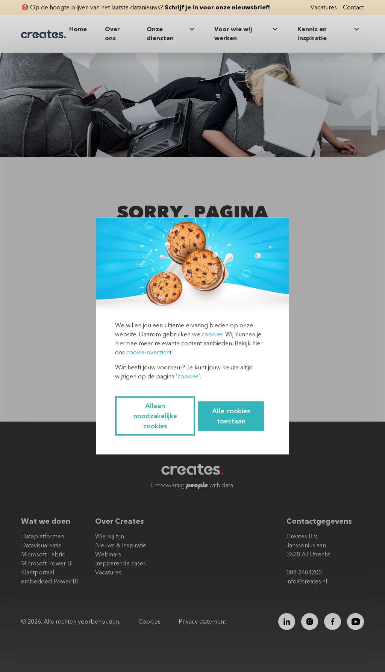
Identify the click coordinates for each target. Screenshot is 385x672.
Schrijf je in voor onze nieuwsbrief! (217, 7)
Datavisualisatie (41, 545)
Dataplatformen (42, 536)
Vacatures (324, 7)
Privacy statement (202, 622)
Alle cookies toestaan (231, 416)
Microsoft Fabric (43, 554)
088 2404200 (304, 572)
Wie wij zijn (109, 536)
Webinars (108, 554)
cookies (212, 334)
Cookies (149, 622)
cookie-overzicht (148, 352)
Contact (353, 7)
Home (78, 29)
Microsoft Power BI (47, 563)
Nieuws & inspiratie (120, 545)
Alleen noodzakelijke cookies (155, 416)
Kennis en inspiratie (329, 33)
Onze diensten (171, 33)
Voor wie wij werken (246, 33)
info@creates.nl (306, 581)
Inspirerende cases (120, 563)
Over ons (112, 33)
